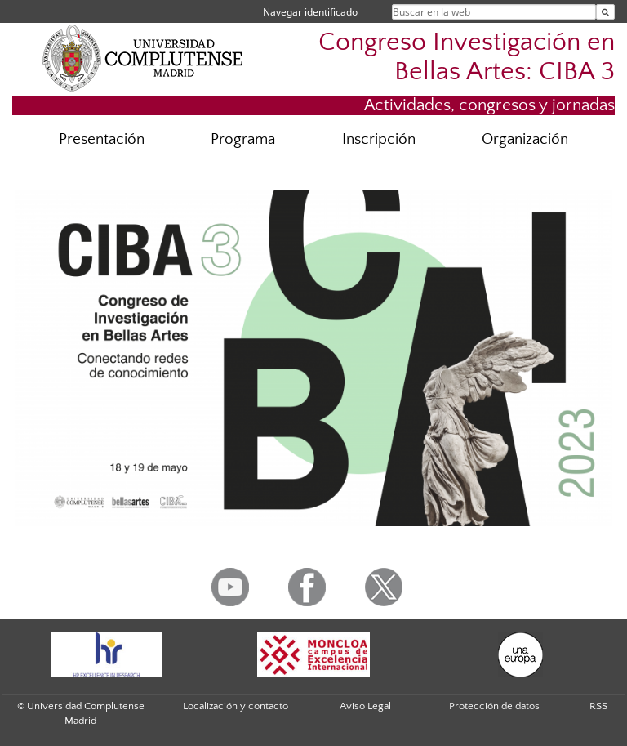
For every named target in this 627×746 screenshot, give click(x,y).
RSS (598, 706)
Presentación (102, 139)
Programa (243, 139)
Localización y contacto (235, 706)
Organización (525, 139)
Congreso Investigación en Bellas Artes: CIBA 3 (466, 56)
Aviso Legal (365, 706)
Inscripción (379, 139)
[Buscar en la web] (605, 12)
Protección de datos (494, 706)
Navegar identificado (310, 12)
